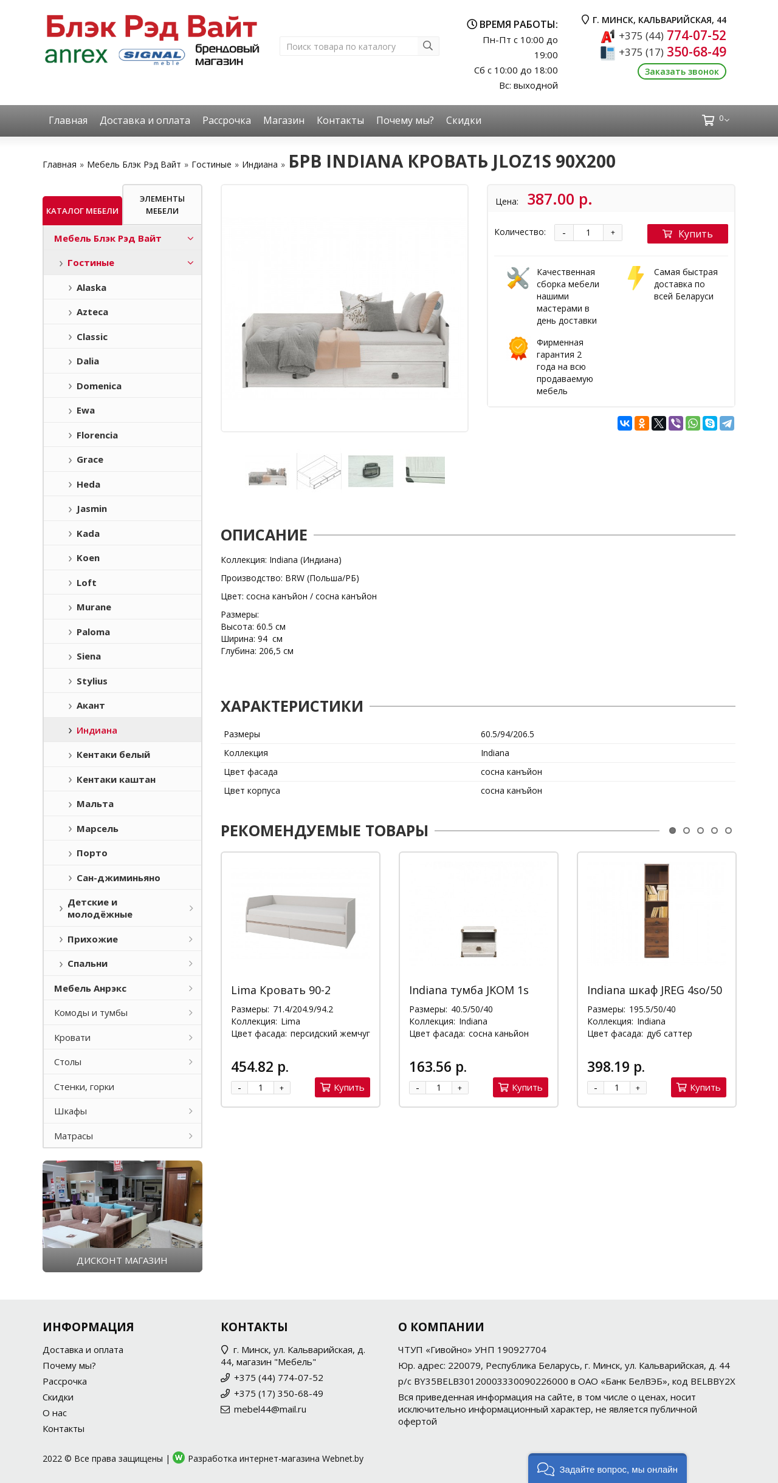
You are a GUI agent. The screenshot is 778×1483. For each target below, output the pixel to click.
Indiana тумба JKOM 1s (469, 990)
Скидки (463, 120)
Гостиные (211, 164)
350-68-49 (672, 51)
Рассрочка (226, 120)
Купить (688, 233)
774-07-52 (672, 35)
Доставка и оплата (145, 120)
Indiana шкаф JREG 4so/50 (654, 990)
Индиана (260, 164)
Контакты (340, 120)
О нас (55, 1412)
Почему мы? (405, 120)
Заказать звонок (682, 71)
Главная (68, 120)
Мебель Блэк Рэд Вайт (134, 164)
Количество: (520, 231)
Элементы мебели (162, 204)
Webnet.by (342, 1458)
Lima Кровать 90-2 (281, 990)
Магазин (284, 120)
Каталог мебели (82, 210)
